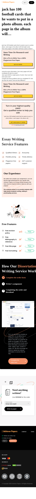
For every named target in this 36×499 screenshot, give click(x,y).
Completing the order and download (16, 291)
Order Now (13, 440)
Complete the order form (16, 278)
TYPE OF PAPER (9, 402)
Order (31, 2)
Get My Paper (18, 64)
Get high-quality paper (18, 122)
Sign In (25, 2)
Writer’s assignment (14, 284)
